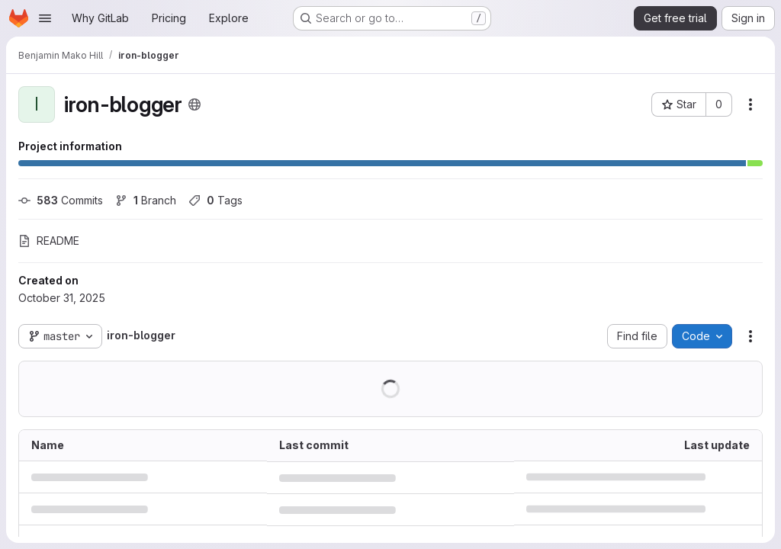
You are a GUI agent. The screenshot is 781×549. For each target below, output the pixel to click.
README (48, 240)
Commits (60, 200)
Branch (145, 200)
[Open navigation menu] (45, 18)
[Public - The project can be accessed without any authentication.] (194, 104)
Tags (215, 200)
